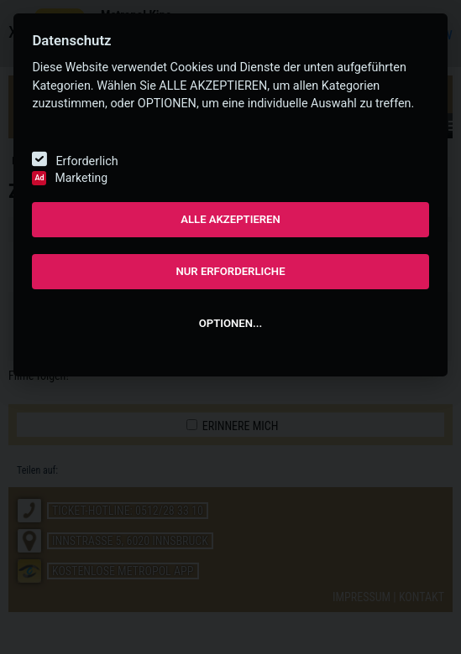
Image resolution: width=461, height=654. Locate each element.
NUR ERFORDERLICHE (230, 271)
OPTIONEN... (230, 323)
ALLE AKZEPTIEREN (230, 219)
